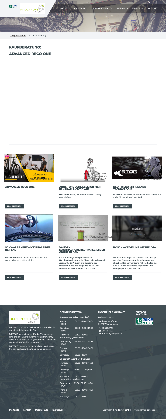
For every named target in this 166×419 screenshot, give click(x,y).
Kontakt (153, 8)
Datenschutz (41, 410)
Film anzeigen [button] (14, 206)
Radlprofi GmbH (18, 35)
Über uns (122, 8)
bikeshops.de (150, 410)
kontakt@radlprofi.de (112, 333)
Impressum (57, 410)
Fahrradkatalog (103, 8)
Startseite (64, 8)
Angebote (79, 8)
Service (136, 8)
